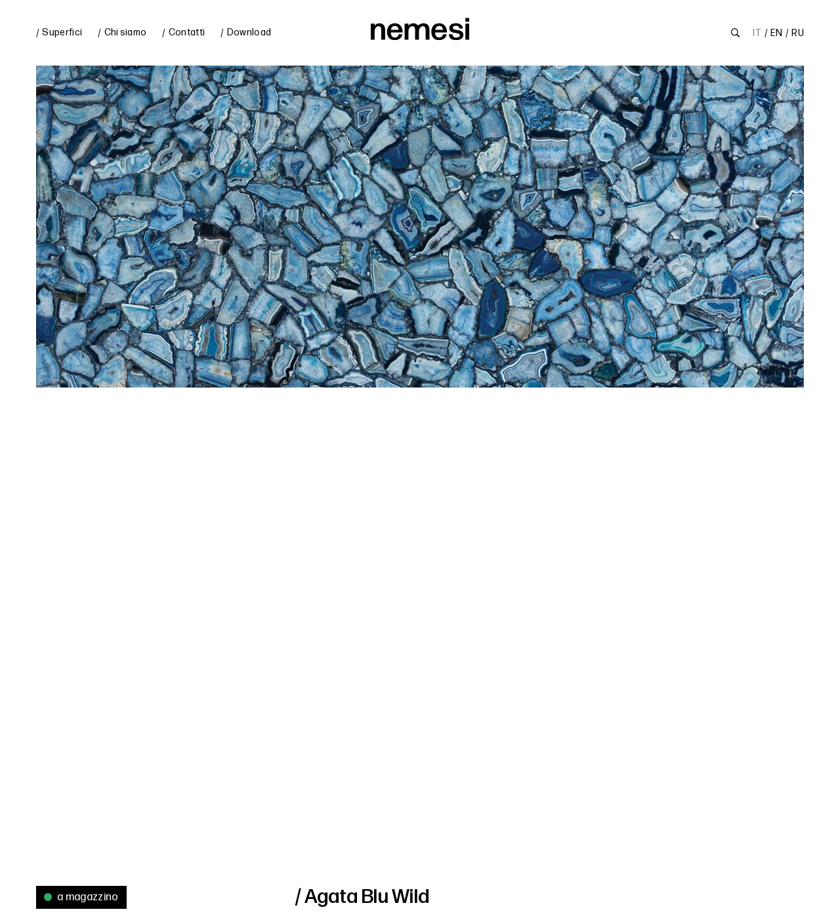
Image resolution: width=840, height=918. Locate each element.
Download (249, 32)
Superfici (62, 32)
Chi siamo (125, 32)
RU (797, 33)
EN (776, 33)
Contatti (187, 32)
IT (757, 33)
